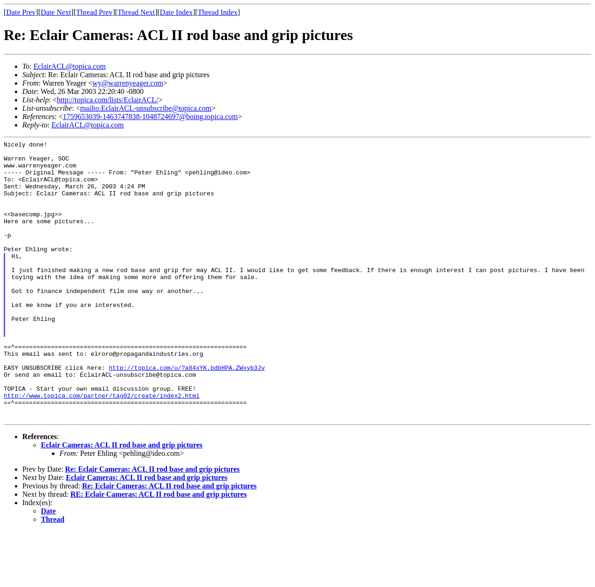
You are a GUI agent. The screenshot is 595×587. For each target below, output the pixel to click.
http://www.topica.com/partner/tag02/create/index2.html (101, 447)
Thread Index (218, 12)
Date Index (176, 12)
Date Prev (21, 12)
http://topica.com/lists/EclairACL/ (107, 100)
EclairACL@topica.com (69, 66)
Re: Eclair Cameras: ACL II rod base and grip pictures (152, 525)
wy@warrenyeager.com (128, 83)
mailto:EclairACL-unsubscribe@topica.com (146, 108)
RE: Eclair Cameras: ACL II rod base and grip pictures (159, 550)
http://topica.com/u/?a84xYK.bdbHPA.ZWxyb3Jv (186, 413)
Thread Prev (94, 12)
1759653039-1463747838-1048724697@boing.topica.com (150, 116)
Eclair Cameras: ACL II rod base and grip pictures (122, 501)
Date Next (56, 12)
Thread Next (136, 12)
